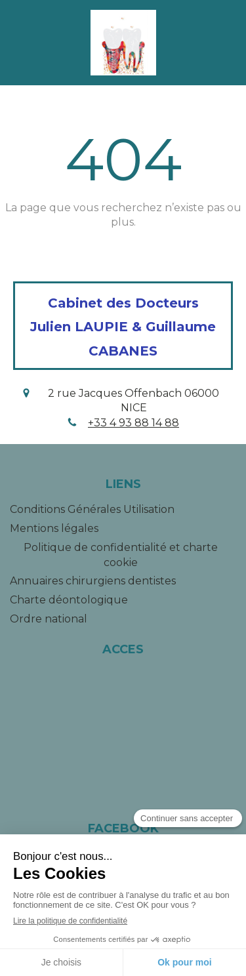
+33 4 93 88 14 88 (133, 423)
